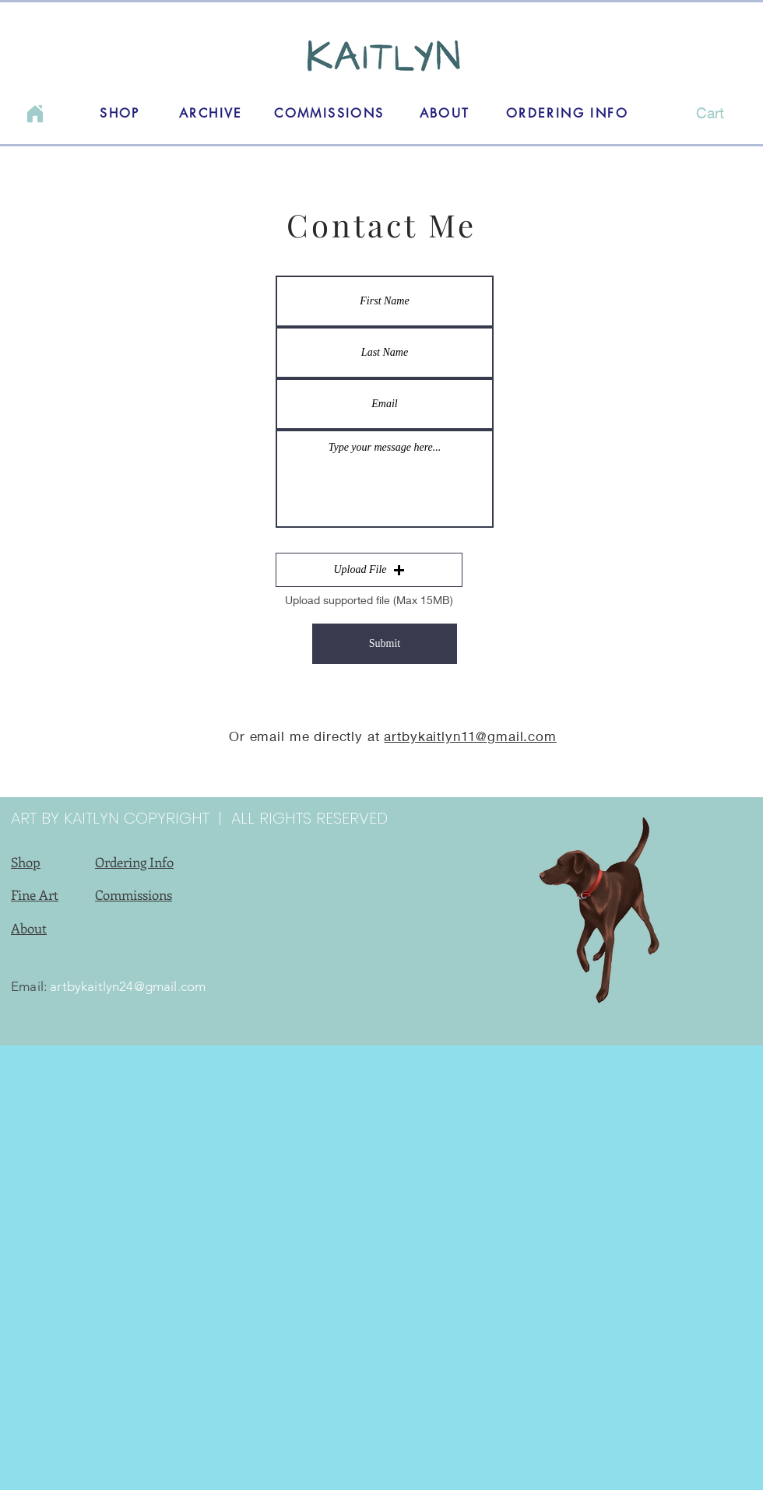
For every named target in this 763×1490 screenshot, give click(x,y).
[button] (706, 113)
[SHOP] (120, 112)
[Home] (35, 114)
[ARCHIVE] (211, 112)
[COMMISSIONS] (329, 112)
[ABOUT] (444, 112)
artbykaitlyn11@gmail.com (470, 736)
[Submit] (384, 644)
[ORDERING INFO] (567, 112)
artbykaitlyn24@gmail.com (128, 986)
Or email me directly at (306, 736)
